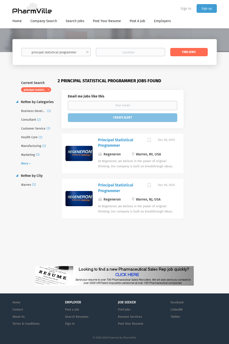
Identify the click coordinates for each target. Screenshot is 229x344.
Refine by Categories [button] (37, 102)
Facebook (177, 302)
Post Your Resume (130, 324)
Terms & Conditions (26, 324)
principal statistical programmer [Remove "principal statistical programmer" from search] (37, 89)
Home (16, 302)
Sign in (186, 9)
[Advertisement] (205, 162)
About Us (18, 317)
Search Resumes (77, 317)
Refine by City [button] (31, 176)
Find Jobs (189, 52)
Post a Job (72, 309)
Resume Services (130, 317)
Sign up (207, 8)
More (24, 163)
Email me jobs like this (86, 96)
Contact (17, 309)
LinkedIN (176, 309)
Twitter (175, 317)
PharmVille (129, 337)
